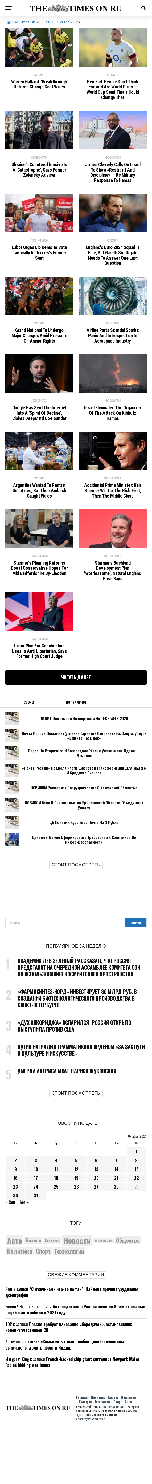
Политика (98, 1452)
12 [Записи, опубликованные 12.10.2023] (76, 1224)
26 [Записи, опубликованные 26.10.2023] (76, 1242)
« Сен (10, 1257)
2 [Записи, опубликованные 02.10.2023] (15, 1216)
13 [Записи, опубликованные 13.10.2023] (96, 1224)
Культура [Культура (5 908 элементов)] (52, 1295)
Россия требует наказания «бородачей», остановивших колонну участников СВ (68, 1382)
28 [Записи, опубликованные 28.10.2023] (116, 1242)
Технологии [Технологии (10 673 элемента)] (69, 1306)
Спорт (117, 1456)
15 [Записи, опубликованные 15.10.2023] (136, 1224)
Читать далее (76, 732)
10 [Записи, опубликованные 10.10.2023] (36, 1224)
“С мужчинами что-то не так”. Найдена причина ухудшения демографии (71, 1347)
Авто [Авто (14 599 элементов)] (14, 1296)
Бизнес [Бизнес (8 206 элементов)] (33, 1295)
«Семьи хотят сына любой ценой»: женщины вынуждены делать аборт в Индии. (64, 1400)
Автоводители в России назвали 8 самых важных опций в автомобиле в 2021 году (75, 1365)
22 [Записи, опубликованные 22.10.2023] (136, 1233)
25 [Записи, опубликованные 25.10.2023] (56, 1242)
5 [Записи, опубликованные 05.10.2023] (76, 1216)
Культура (85, 1456)
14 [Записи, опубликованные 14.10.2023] (116, 1224)
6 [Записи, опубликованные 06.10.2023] (96, 1216)
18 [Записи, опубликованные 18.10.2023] (56, 1233)
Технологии (102, 1456)
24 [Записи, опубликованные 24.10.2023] (35, 1242)
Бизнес (113, 1452)
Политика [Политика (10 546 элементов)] (19, 1306)
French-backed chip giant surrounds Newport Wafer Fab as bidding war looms (72, 1417)
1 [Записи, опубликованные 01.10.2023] (136, 1207)
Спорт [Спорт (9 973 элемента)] (43, 1306)
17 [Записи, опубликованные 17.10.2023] (36, 1233)
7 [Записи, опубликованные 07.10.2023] (116, 1216)
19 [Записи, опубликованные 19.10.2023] (76, 1233)
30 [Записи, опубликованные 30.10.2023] (15, 1251)
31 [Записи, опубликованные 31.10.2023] (36, 1251)
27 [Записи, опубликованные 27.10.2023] (96, 1242)
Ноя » (23, 1257)
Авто (128, 1456)
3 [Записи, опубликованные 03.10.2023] (36, 1216)
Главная (82, 1452)
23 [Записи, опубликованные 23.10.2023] (15, 1242)
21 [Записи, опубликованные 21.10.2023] (116, 1233)
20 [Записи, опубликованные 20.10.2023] (96, 1233)
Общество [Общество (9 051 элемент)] (128, 1295)
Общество (128, 1452)
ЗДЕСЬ (80, 1470)
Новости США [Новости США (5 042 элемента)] (103, 1295)
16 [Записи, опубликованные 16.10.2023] (15, 1233)
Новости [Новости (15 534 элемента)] (77, 1295)
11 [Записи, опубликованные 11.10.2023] (56, 1224)
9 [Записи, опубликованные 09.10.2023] (15, 1224)
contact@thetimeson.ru (91, 1474)
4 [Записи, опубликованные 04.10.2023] (56, 1216)
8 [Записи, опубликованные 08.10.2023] (136, 1216)
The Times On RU (24, 22)
